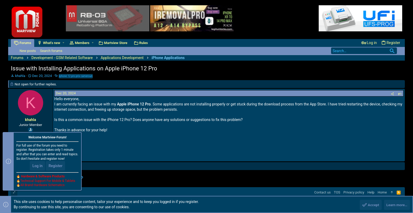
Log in (37, 166)
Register (55, 166)
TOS (337, 192)
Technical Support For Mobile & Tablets (47, 181)
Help (371, 192)
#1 (400, 94)
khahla (20, 76)
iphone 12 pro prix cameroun (75, 76)
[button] (63, 43)
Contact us (322, 192)
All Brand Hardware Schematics (42, 185)
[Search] (364, 50)
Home (382, 192)
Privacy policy (353, 192)
